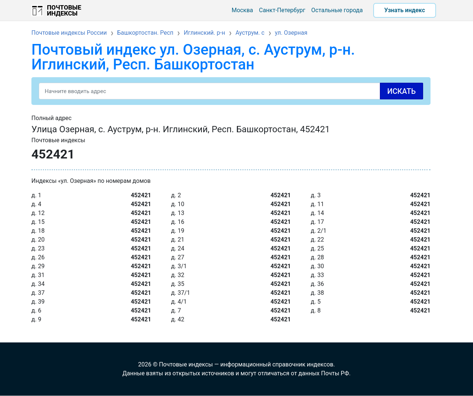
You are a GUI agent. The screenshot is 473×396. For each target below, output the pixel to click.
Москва (242, 10)
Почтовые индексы (64, 10)
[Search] (231, 91)
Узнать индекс (404, 10)
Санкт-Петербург (282, 10)
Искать (401, 91)
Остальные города (337, 10)
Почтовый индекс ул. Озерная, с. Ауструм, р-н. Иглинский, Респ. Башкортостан (193, 57)
